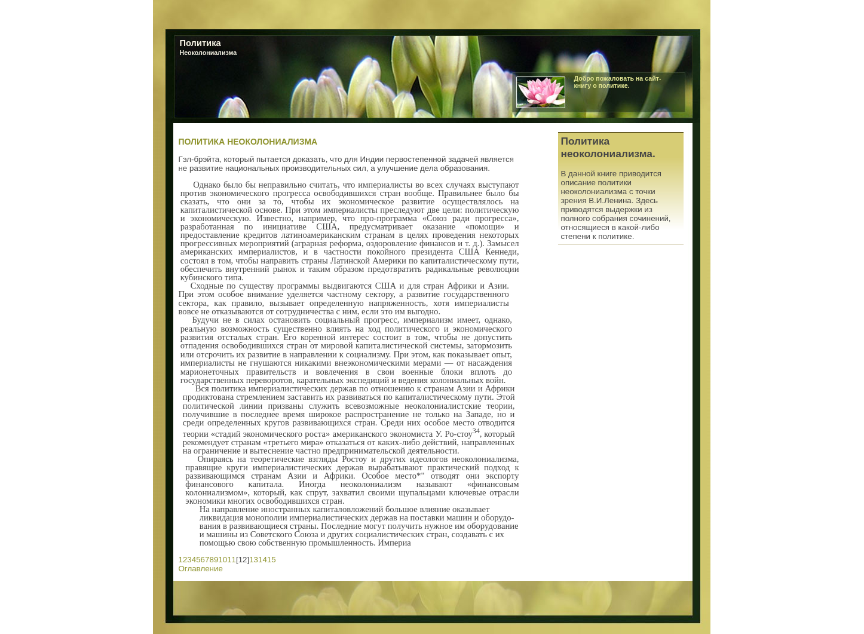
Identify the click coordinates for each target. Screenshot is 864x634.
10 (222, 559)
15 (271, 559)
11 (231, 559)
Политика (200, 43)
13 (253, 559)
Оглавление (201, 568)
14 (262, 559)
